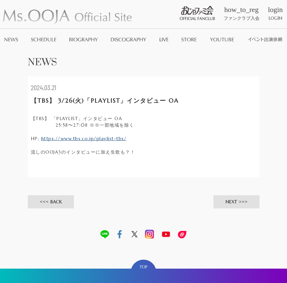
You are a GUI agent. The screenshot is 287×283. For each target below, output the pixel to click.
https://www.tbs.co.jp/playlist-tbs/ (84, 138)
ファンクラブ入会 (241, 13)
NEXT (231, 202)
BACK (56, 202)
